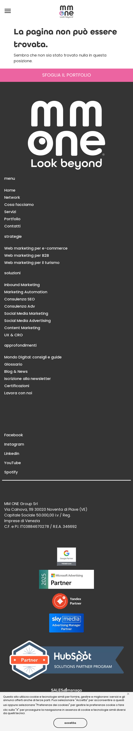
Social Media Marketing (26, 313)
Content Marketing (22, 327)
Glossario (13, 364)
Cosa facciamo (19, 204)
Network (12, 197)
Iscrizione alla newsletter (27, 378)
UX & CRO (13, 335)
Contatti (12, 226)
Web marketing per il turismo (32, 262)
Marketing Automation (25, 292)
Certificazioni (16, 385)
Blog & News (16, 371)
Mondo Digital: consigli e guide (33, 357)
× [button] (128, 694)
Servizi (10, 211)
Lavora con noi (18, 393)
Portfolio (12, 219)
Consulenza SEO (19, 299)
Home (9, 190)
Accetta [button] (70, 723)
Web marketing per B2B (26, 255)
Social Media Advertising (27, 320)
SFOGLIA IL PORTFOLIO (66, 75)
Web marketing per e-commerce (36, 248)
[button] (7, 10)
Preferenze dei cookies (53, 705)
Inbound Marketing (22, 284)
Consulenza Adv (19, 306)
